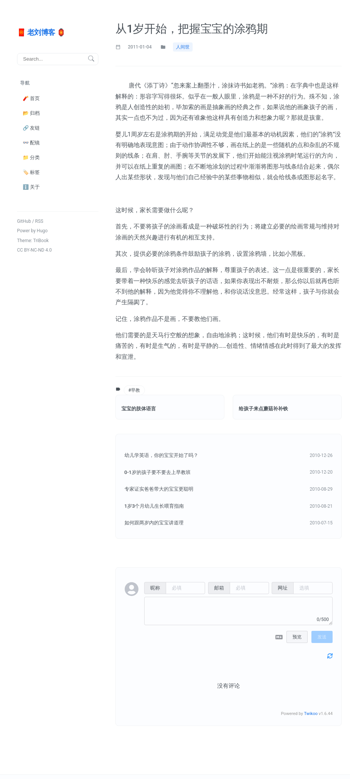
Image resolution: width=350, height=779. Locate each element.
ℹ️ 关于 (31, 187)
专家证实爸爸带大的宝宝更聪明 (158, 489)
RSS (39, 221)
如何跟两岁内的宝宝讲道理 (154, 523)
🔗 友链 (31, 127)
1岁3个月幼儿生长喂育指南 (154, 506)
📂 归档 (31, 113)
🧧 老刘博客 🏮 (41, 32)
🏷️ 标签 (31, 172)
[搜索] (57, 59)
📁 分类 (31, 157)
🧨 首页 (31, 98)
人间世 (183, 47)
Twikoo (310, 713)
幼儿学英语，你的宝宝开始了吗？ (161, 455)
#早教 (134, 390)
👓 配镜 (31, 142)
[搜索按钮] (91, 59)
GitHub (24, 221)
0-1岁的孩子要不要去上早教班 (157, 472)
